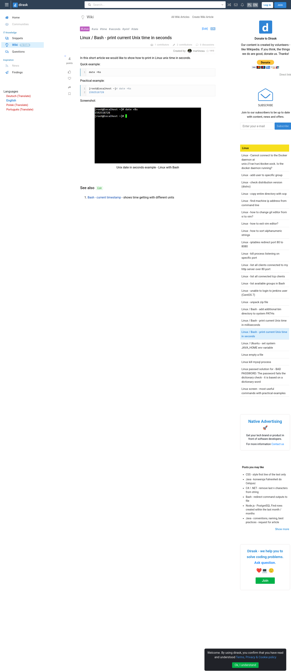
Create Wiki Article (202, 16)
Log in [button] (267, 5)
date (135, 29)
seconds (116, 29)
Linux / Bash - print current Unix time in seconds (126, 37)
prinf (126, 29)
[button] (229, 4)
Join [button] (280, 5)
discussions (208, 44)
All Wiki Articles (180, 16)
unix (95, 29)
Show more (282, 529)
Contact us (277, 444)
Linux (86, 28)
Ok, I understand (245, 665)
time (104, 29)
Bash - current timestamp (104, 197)
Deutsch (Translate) (18, 96)
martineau (199, 50)
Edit (99, 188)
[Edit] (205, 28)
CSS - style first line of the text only (266, 474)
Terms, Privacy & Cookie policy (256, 657)
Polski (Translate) (17, 105)
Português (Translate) (19, 109)
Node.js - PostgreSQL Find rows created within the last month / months (264, 509)
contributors (163, 44)
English (11, 100)
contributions (185, 44)
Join (265, 580)
